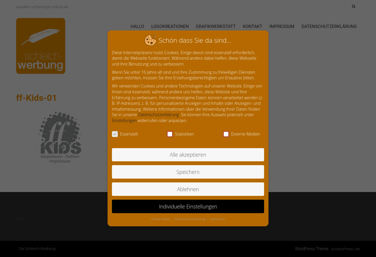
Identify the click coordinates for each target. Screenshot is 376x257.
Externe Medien (240, 134)
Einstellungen (126, 121)
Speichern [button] (188, 170)
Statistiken (180, 134)
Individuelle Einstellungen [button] (188, 204)
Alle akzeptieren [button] (188, 154)
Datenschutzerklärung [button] (190, 217)
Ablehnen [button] (188, 187)
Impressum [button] (216, 217)
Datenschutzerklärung (159, 115)
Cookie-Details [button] (162, 217)
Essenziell (126, 134)
